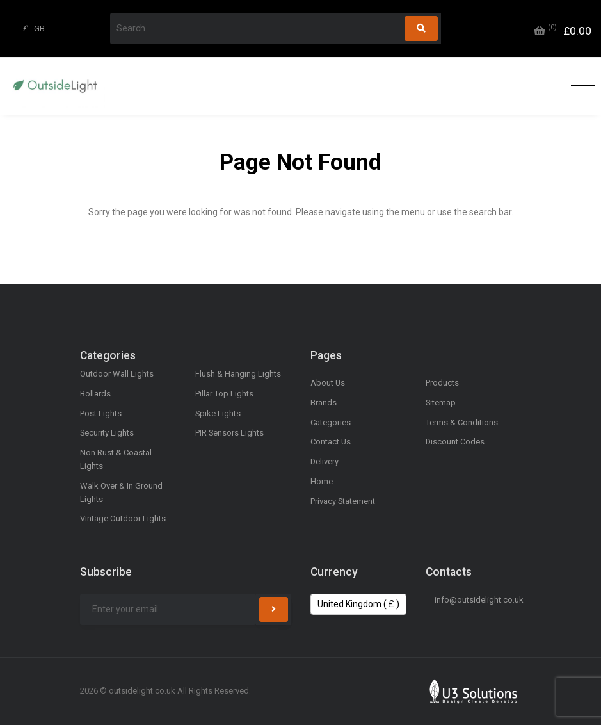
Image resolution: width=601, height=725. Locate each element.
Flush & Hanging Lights (238, 374)
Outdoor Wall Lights (117, 374)
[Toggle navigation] (580, 86)
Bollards (95, 393)
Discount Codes (455, 441)
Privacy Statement (342, 501)
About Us (327, 382)
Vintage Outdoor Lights (123, 518)
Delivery (324, 461)
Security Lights (107, 432)
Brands (323, 402)
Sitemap (441, 402)
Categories (330, 422)
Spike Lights (218, 413)
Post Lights (101, 413)
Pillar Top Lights (224, 393)
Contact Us (330, 441)
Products (442, 382)
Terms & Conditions (462, 422)
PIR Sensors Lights (229, 432)
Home (321, 481)
